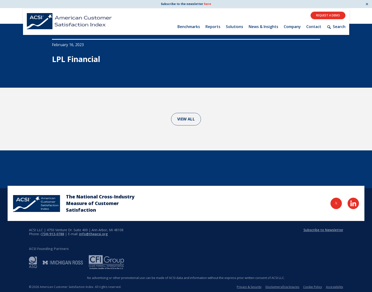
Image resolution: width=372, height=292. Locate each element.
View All (186, 119)
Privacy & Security (249, 287)
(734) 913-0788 (52, 234)
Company (292, 26)
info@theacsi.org (93, 234)
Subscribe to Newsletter (323, 230)
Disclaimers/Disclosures (282, 287)
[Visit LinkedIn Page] (353, 203)
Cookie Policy (312, 287)
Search (336, 26)
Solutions (234, 26)
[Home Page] (36, 203)
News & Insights (263, 26)
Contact (313, 26)
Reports (212, 26)
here (207, 4)
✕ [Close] (366, 4)
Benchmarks (188, 26)
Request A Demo (328, 15)
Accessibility (334, 287)
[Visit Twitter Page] (336, 203)
